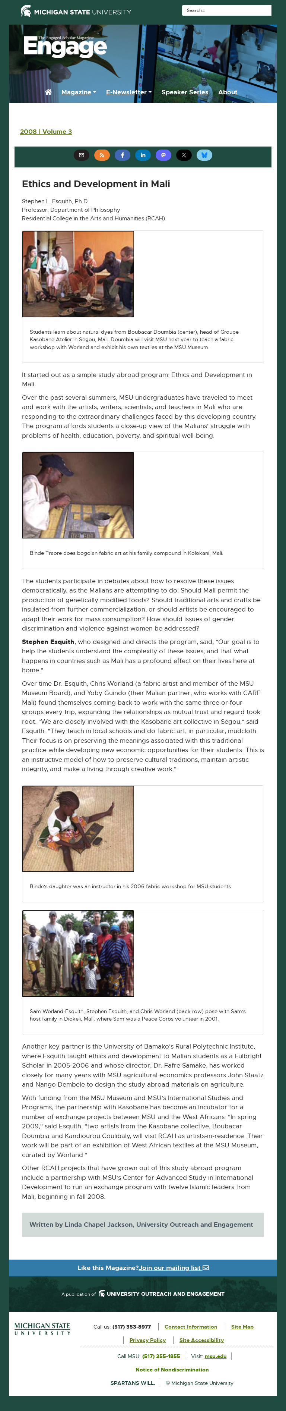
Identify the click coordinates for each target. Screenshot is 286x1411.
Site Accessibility (201, 1340)
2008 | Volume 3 (46, 132)
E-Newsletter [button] (126, 92)
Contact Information (191, 1326)
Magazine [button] (76, 92)
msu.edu (216, 1356)
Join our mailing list (174, 1268)
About (228, 92)
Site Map (242, 1326)
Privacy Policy (148, 1340)
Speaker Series (185, 92)
